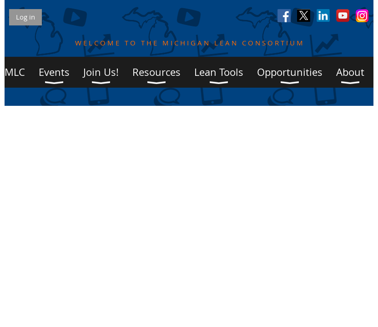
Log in (25, 16)
